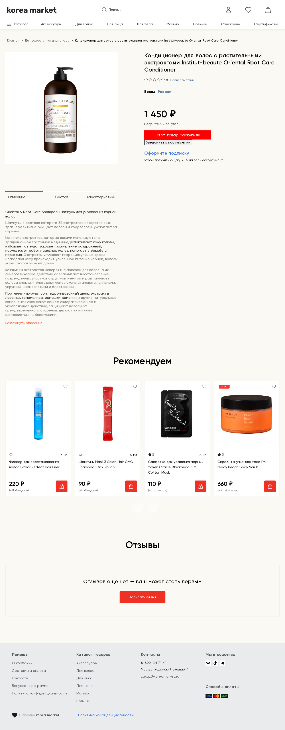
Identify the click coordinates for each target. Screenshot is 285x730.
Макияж (173, 24)
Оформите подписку (166, 153)
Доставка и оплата (29, 670)
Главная (13, 40)
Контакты (20, 678)
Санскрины (230, 24)
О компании (22, 663)
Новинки (200, 24)
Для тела (145, 24)
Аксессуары (51, 24)
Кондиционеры (58, 40)
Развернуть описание (24, 323)
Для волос (84, 24)
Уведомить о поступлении (168, 142)
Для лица (115, 24)
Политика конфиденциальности (39, 693)
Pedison (164, 92)
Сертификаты (266, 24)
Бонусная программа (30, 686)
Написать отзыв (181, 80)
